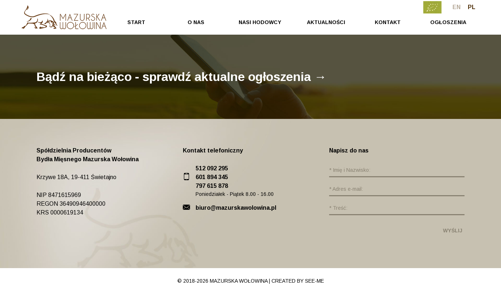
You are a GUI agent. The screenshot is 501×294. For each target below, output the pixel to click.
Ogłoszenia (448, 22)
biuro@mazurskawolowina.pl (236, 208)
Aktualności (326, 22)
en (456, 7)
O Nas (196, 22)
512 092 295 (212, 168)
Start (136, 22)
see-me (314, 281)
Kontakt (388, 22)
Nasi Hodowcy (260, 22)
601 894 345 (212, 177)
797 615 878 (212, 186)
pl (471, 7)
